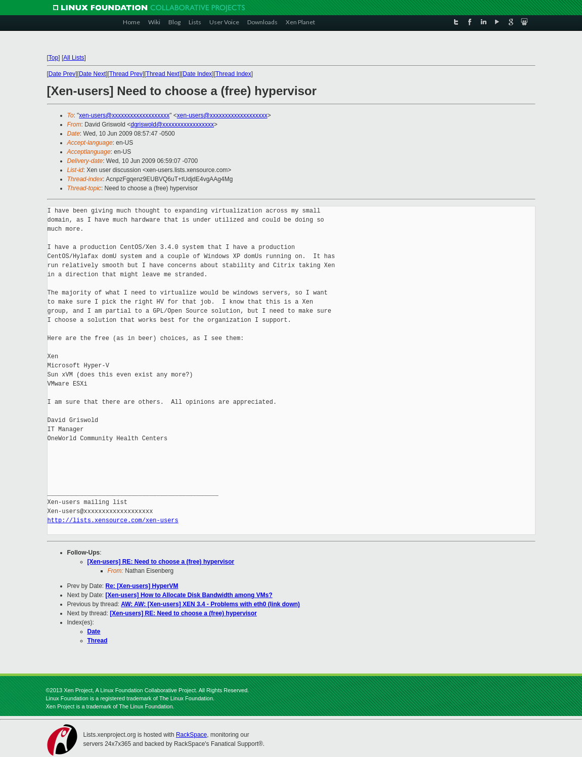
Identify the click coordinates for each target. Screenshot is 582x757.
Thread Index (233, 73)
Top (53, 57)
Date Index (197, 73)
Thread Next (163, 73)
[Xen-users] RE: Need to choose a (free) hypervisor (161, 561)
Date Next (92, 73)
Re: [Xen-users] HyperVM (142, 586)
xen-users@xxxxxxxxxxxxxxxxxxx (124, 115)
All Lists (73, 57)
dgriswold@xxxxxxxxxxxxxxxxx (172, 124)
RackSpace (191, 734)
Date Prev (62, 73)
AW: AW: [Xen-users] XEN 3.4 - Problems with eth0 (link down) (210, 604)
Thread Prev (126, 73)
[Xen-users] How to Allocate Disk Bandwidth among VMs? (189, 595)
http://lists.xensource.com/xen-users (113, 520)
